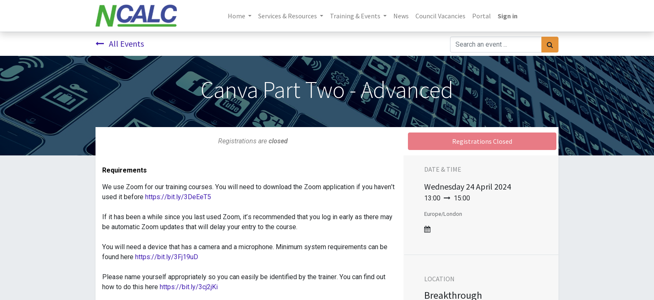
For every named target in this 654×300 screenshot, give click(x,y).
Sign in (508, 16)
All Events (120, 43)
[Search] (549, 44)
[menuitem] (401, 16)
